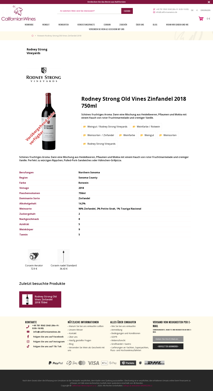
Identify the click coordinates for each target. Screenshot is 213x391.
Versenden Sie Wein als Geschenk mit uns (106, 29)
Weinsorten (63, 24)
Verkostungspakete (86, 24)
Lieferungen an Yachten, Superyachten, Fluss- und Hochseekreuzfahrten (129, 349)
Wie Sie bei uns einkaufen (123, 326)
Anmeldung (116, 329)
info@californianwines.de (166, 12)
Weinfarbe (29, 24)
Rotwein (155, 126)
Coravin (107, 24)
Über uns (140, 24)
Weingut (46, 24)
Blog (155, 24)
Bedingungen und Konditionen (125, 333)
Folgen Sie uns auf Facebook (48, 336)
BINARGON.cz (146, 385)
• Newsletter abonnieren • (168, 346)
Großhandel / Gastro (121, 343)
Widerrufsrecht (118, 340)
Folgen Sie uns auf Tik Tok (47, 346)
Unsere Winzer (76, 329)
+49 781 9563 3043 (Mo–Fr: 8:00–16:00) (172, 9)
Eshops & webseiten (131, 385)
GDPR (114, 336)
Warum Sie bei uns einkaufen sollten (86, 326)
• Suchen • (127, 10)
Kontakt (72, 333)
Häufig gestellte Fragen (80, 340)
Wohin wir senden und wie (177, 24)
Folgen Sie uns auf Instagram (49, 341)
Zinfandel (108, 135)
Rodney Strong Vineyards (113, 126)
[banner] (18, 13)
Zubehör (123, 24)
